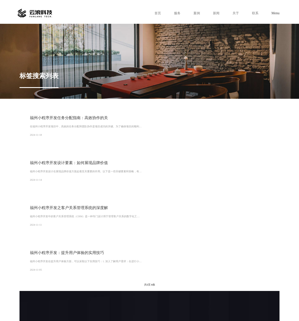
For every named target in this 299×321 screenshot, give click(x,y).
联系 (255, 13)
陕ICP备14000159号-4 (209, 304)
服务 (175, 13)
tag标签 (97, 310)
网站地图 (76, 310)
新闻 (215, 13)
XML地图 (87, 310)
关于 (235, 13)
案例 (195, 13)
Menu (275, 13)
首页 (155, 13)
